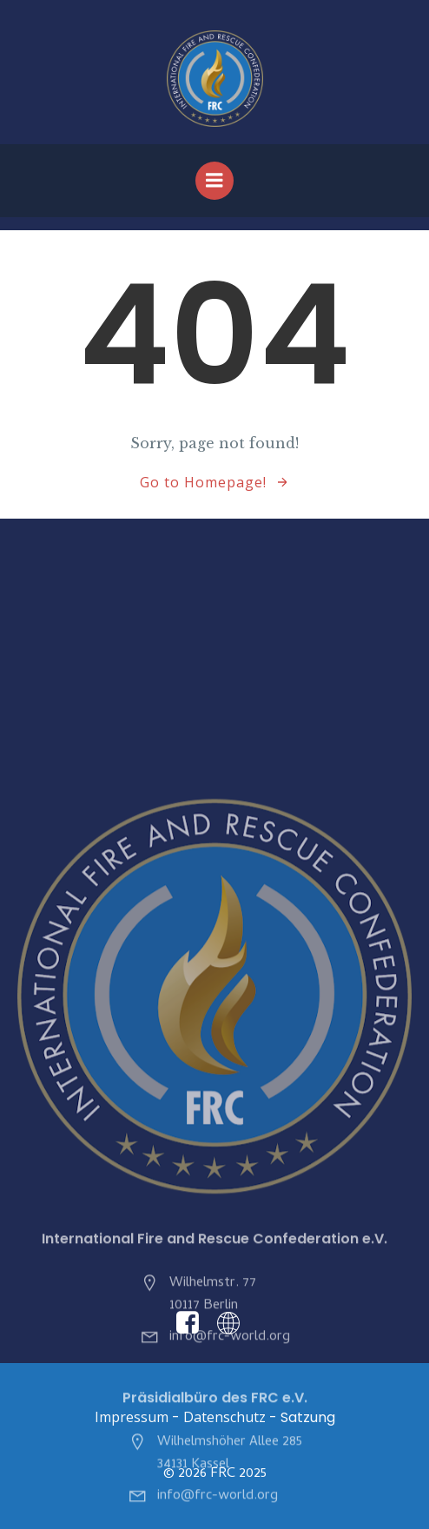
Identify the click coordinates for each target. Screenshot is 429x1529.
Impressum (131, 1416)
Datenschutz (224, 1416)
